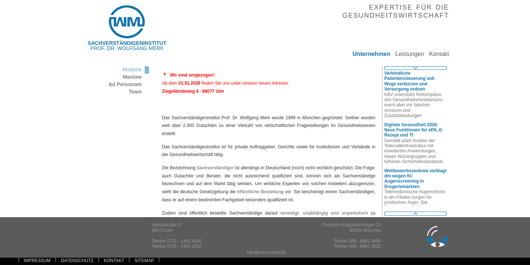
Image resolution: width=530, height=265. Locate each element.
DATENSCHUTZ (77, 260)
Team (135, 92)
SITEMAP (144, 260)
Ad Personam (125, 84)
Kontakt (436, 54)
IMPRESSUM (37, 260)
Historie (132, 70)
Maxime (132, 77)
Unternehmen (368, 54)
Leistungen (407, 54)
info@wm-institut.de (266, 252)
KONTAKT (114, 260)
